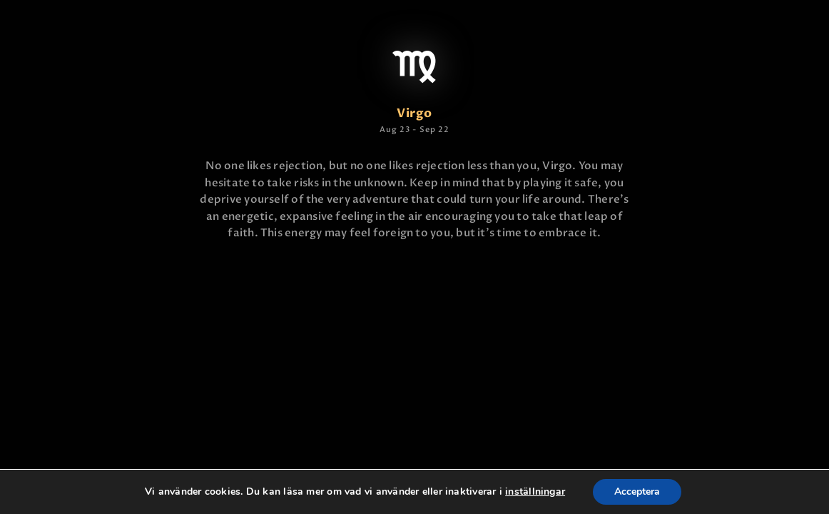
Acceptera (637, 491)
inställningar (535, 491)
